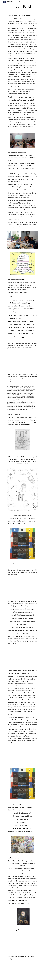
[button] (1, 1)
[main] (22, 6)
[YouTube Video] (22, 361)
